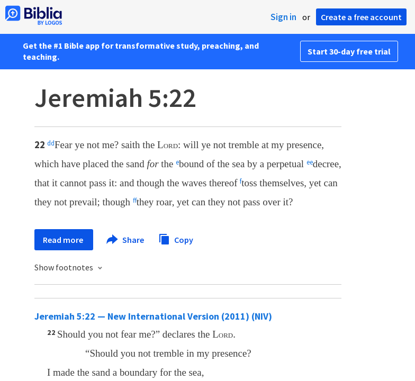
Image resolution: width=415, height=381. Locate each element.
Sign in (283, 17)
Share (126, 239)
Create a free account (361, 17)
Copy (175, 238)
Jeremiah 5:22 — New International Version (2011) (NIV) (153, 316)
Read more (64, 239)
